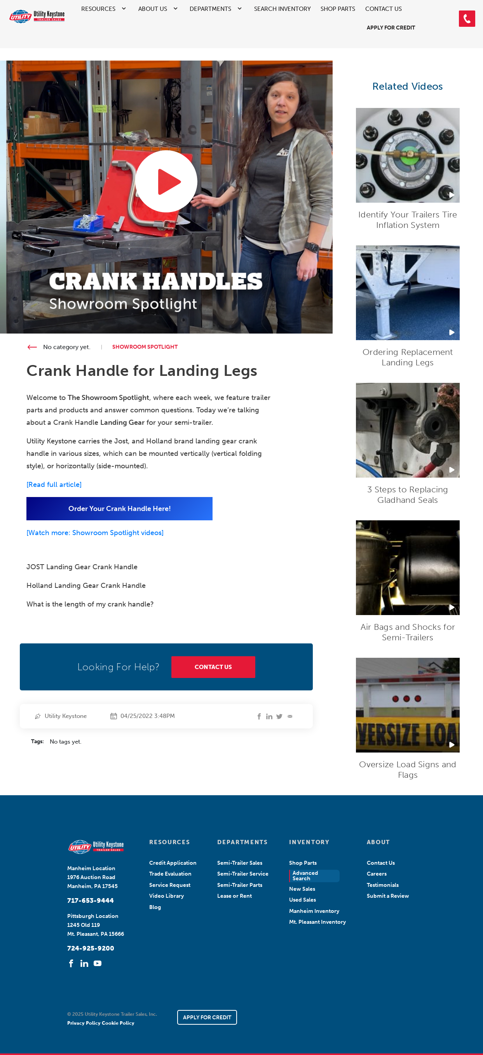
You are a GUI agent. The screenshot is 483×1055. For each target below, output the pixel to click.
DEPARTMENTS (242, 842)
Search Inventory (282, 9)
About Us (152, 9)
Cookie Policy (118, 1023)
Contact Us (383, 9)
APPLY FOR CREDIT (207, 1017)
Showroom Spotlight (145, 347)
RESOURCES (169, 842)
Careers (377, 874)
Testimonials (383, 885)
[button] (467, 18)
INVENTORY (309, 842)
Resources (98, 9)
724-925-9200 (90, 948)
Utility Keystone (66, 716)
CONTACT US (213, 667)
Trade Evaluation (170, 874)
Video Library (166, 896)
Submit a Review (388, 896)
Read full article (54, 484)
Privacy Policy (84, 1023)
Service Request (169, 885)
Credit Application (173, 863)
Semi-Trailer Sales (239, 863)
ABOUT (378, 842)
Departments (210, 9)
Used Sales (302, 900)
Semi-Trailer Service (243, 874)
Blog (155, 907)
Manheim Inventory (314, 911)
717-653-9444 (90, 900)
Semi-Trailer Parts (239, 885)
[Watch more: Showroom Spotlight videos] (95, 532)
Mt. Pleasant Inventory (317, 922)
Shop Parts (338, 9)
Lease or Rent (234, 896)
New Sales (302, 889)
